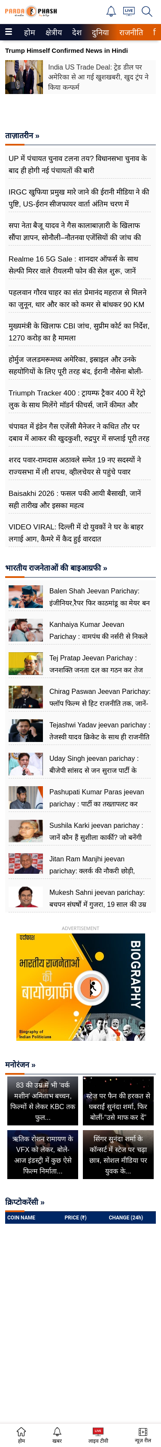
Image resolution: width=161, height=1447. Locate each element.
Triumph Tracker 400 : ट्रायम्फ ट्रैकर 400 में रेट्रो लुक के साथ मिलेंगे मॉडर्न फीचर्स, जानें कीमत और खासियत (77, 405)
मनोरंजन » (20, 1065)
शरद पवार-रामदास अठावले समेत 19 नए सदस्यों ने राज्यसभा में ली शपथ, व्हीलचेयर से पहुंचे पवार (75, 466)
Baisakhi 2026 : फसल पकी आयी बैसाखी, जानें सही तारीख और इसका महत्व (75, 499)
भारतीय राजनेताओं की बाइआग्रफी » (56, 568)
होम (29, 32)
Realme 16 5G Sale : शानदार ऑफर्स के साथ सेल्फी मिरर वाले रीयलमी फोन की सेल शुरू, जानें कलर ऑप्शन (73, 271)
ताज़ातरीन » (22, 135)
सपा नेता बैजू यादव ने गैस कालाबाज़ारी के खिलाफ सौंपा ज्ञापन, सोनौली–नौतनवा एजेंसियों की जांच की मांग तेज (75, 238)
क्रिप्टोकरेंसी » (25, 1202)
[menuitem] (29, 32)
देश (76, 32)
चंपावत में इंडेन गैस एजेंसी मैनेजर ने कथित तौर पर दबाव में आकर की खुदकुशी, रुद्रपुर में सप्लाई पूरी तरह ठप (79, 439)
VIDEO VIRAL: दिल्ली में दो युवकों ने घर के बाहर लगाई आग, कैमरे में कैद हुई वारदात (76, 533)
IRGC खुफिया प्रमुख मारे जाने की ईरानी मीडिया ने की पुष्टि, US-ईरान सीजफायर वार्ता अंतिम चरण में (79, 198)
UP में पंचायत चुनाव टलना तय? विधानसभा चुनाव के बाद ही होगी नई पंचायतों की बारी (78, 165)
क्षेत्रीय (53, 32)
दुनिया (99, 32)
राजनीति (129, 32)
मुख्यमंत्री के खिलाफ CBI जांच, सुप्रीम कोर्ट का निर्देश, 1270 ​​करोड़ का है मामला (79, 332)
